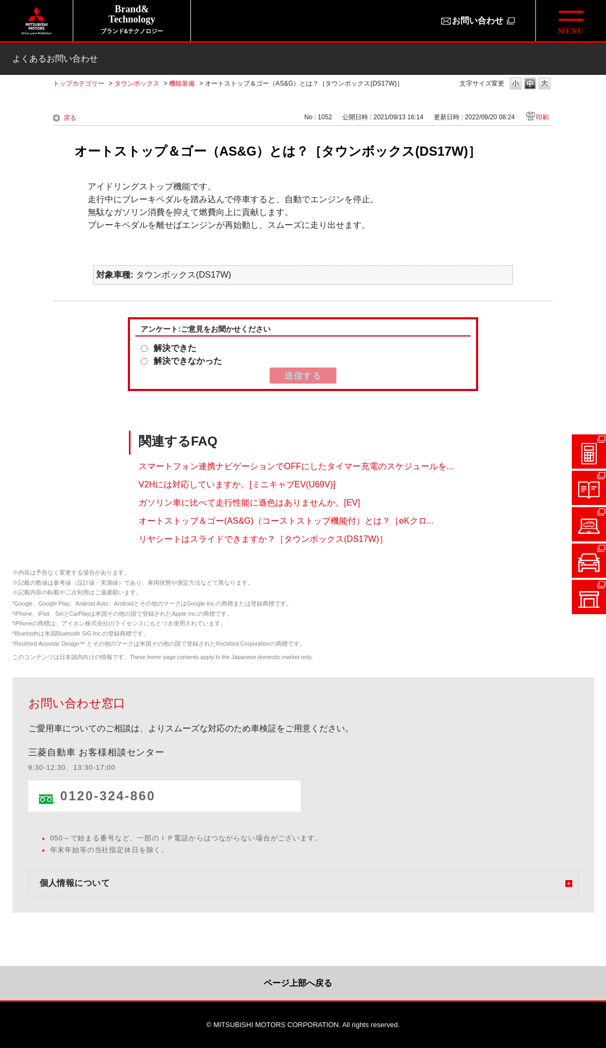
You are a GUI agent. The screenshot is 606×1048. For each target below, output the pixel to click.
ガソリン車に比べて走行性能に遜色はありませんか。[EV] (249, 502)
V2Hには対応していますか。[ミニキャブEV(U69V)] (237, 483)
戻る (70, 117)
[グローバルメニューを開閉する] (570, 20)
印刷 (542, 117)
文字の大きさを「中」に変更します (530, 84)
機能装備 (182, 83)
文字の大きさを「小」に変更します (515, 84)
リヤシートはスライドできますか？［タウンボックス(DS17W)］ (263, 538)
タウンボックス (136, 83)
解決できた (175, 348)
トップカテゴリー (78, 83)
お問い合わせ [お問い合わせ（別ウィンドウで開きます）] (477, 20)
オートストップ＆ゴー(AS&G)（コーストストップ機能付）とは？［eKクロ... (286, 520)
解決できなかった (188, 360)
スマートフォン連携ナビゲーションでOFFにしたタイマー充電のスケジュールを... (296, 465)
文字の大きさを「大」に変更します (544, 84)
